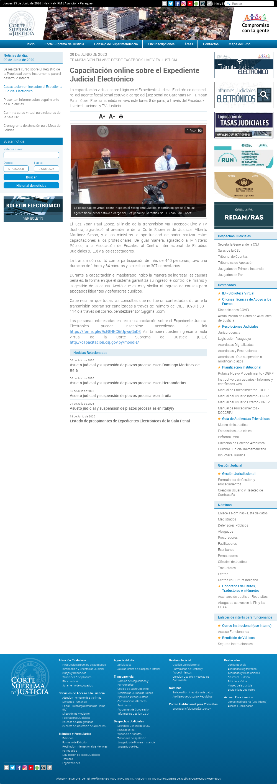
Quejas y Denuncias (74, 673)
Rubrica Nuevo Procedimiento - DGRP (245, 373)
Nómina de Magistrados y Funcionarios (132, 682)
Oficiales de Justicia (232, 561)
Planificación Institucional (241, 367)
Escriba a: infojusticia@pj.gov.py (192, 709)
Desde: (8, 163)
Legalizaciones (71, 763)
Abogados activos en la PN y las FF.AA (241, 604)
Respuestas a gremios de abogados (84, 665)
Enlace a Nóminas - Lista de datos (243, 513)
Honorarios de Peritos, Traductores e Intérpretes (240, 588)
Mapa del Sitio (239, 44)
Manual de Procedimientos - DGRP (243, 390)
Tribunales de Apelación (235, 262)
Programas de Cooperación (133, 709)
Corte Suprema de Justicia (64, 44)
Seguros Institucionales (235, 643)
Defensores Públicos (233, 525)
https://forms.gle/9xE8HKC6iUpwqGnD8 (105, 331)
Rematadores (228, 555)
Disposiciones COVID (233, 309)
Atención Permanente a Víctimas (81, 697)
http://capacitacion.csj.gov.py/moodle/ (104, 342)
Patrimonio (124, 705)
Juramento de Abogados (77, 685)
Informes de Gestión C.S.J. (133, 713)
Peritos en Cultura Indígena (238, 580)
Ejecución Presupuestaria (132, 697)
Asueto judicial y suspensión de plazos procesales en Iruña (120, 395)
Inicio (217, 3)
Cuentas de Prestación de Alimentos (84, 726)
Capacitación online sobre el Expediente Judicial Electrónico (33, 88)
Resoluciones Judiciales (240, 326)
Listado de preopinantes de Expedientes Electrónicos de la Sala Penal (130, 420)
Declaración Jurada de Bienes (135, 693)
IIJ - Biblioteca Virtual (238, 293)
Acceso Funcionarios (233, 631)
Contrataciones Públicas (132, 701)
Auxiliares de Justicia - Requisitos (243, 596)
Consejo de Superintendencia (116, 44)
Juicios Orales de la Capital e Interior (138, 669)
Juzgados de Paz (230, 274)
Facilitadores (227, 543)
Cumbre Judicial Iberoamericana (242, 449)
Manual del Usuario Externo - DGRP (244, 402)
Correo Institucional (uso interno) (246, 625)
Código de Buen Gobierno (133, 689)
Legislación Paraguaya (234, 338)
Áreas (188, 44)
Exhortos (67, 738)
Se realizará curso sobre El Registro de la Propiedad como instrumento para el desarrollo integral (32, 73)
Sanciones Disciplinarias (76, 677)
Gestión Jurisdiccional (238, 473)
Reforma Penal (229, 437)
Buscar (31, 177)
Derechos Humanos (74, 702)
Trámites (67, 759)
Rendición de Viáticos (238, 637)
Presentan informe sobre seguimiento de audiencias (31, 101)
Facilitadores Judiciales (76, 718)
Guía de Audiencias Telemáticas (246, 418)
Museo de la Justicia (233, 424)
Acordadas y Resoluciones (237, 350)
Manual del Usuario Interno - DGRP (243, 396)
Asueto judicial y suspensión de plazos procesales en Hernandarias (128, 382)
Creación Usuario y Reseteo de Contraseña (240, 492)
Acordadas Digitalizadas (235, 344)
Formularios (69, 751)
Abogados (225, 531)
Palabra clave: (13, 149)
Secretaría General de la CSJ (238, 244)
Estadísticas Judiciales (235, 430)
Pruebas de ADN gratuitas (77, 722)
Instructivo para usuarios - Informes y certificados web (245, 381)
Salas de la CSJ (229, 250)
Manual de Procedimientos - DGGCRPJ (238, 410)
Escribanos (226, 549)
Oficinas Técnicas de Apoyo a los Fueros (246, 301)
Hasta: (38, 163)
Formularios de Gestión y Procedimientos (236, 481)
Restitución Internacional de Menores (84, 746)
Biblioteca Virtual (237, 681)
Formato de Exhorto (74, 742)
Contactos (211, 44)
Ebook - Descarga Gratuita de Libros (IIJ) (83, 707)
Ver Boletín (33, 218)
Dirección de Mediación (76, 713)
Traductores (227, 567)
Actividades (124, 665)
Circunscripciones (161, 44)
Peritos (223, 574)
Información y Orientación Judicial (83, 669)
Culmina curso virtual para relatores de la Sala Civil (32, 114)
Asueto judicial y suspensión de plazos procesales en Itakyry (122, 408)
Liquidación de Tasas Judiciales (81, 755)
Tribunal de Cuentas (233, 256)
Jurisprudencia (229, 332)
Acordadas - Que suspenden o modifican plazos (240, 358)
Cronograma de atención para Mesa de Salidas (32, 127)
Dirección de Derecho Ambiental (241, 443)
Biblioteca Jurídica (231, 455)
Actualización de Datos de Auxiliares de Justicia (244, 318)
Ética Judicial (70, 681)
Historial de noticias (31, 185)
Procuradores (228, 537)
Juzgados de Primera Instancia (240, 268)
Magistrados (227, 519)
